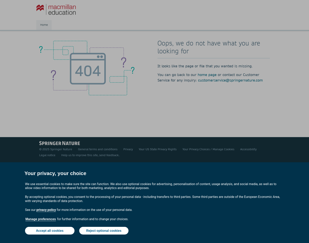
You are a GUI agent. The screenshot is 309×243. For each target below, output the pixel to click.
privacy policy (46, 210)
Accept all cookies (49, 230)
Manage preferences (40, 219)
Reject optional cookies (103, 230)
